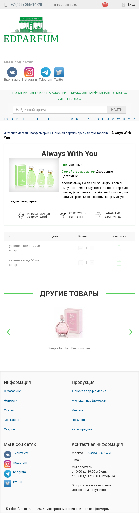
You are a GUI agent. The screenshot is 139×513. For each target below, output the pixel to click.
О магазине (12, 391)
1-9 (6, 119)
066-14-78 (98, 453)
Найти (116, 110)
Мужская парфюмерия (90, 92)
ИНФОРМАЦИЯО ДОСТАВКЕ (39, 215)
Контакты (11, 420)
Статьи (9, 410)
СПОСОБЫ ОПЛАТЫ (77, 215)
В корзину (119, 248)
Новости (10, 400)
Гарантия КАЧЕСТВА (112, 215)
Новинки (20, 92)
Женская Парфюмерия (49, 92)
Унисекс (120, 92)
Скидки (9, 429)
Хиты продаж (69, 99)
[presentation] (8, 331)
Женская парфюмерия (89, 391)
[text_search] (69, 110)
